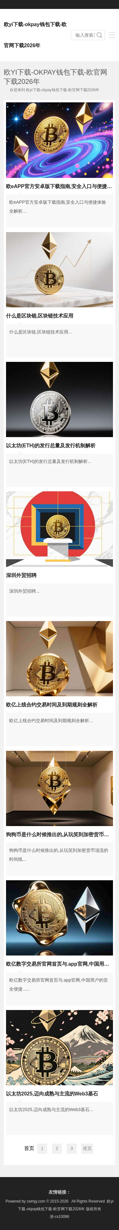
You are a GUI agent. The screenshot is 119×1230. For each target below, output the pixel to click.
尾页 (87, 1148)
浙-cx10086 (59, 1216)
